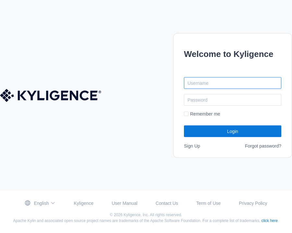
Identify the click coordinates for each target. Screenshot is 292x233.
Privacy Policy (253, 203)
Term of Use (208, 203)
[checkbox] (202, 114)
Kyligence (83, 203)
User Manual (124, 203)
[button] (40, 203)
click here (270, 220)
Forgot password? (263, 145)
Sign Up (192, 145)
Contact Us (167, 203)
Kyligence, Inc (136, 215)
